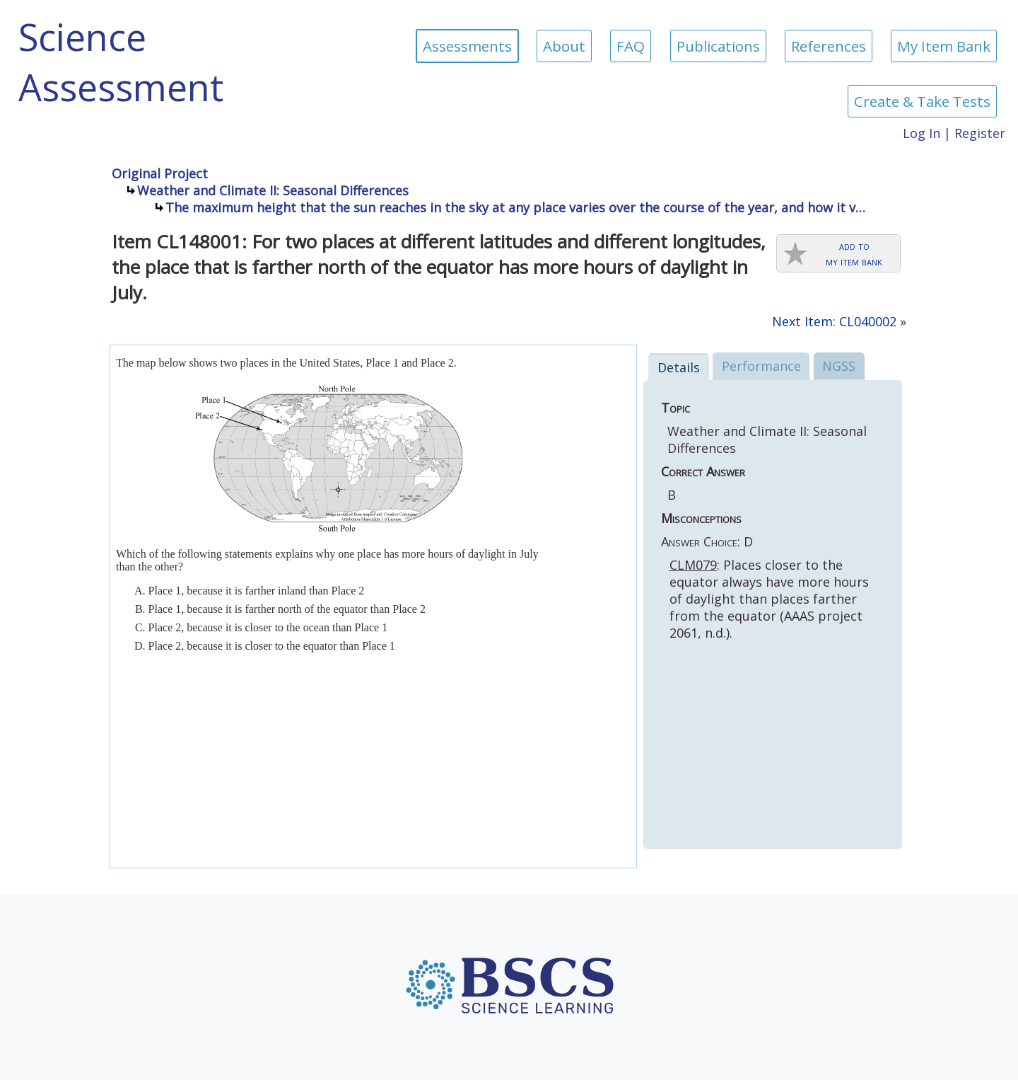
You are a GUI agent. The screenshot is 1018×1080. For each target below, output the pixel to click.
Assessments (467, 46)
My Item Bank (943, 46)
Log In (921, 133)
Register (979, 133)
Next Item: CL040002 (834, 321)
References (828, 46)
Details (678, 367)
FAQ (630, 46)
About (564, 46)
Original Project (160, 173)
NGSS (838, 365)
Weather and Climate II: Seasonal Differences (273, 190)
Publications (718, 46)
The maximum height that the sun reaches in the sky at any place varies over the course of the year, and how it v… (515, 207)
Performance (761, 365)
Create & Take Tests (922, 101)
